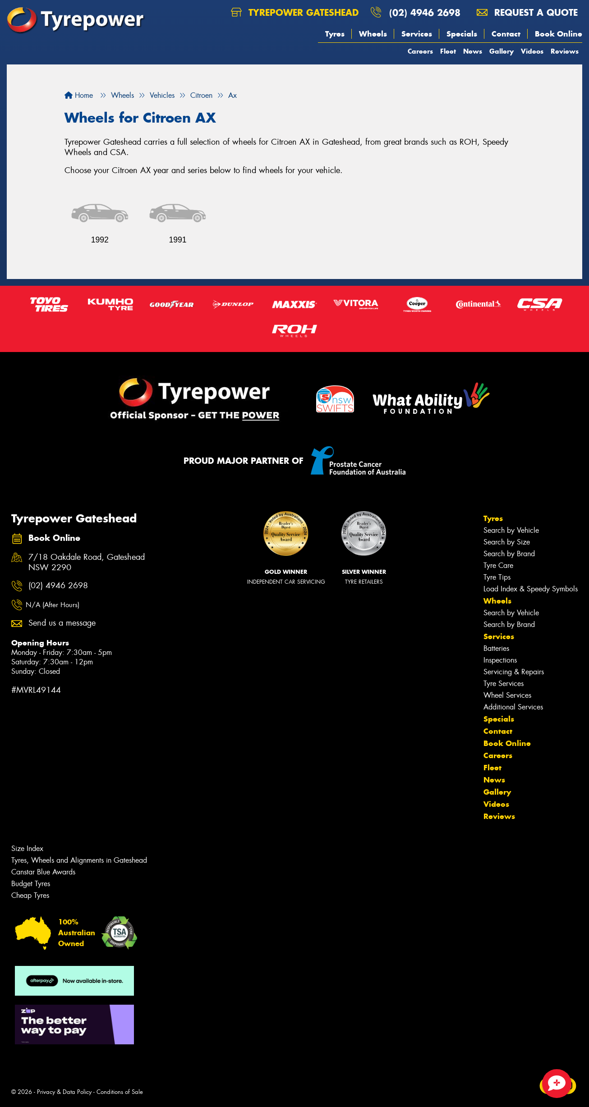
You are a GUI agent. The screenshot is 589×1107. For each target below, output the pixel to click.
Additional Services (513, 707)
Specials (461, 34)
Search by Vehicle (511, 530)
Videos (532, 51)
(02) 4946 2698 (424, 12)
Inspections (500, 660)
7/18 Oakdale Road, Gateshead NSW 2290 (86, 562)
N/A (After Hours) (52, 604)
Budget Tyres (30, 883)
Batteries (496, 648)
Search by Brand (509, 553)
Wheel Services (507, 695)
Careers (420, 51)
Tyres (335, 34)
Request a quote (527, 12)
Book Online (558, 34)
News (472, 51)
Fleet (448, 51)
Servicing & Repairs (513, 672)
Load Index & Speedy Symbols (530, 589)
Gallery (501, 51)
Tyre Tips (497, 577)
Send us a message (62, 623)
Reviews (565, 51)
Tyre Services (503, 683)
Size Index (27, 848)
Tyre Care (498, 565)
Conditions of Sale (120, 1092)
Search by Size (506, 542)
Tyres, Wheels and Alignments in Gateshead (79, 860)
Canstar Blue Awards (43, 872)
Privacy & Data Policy (64, 1092)
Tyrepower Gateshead (295, 12)
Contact (506, 34)
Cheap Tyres (30, 895)
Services (416, 34)
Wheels (373, 34)
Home (78, 95)
